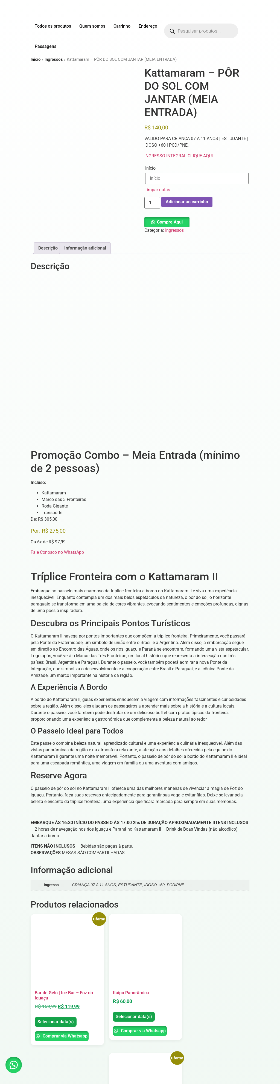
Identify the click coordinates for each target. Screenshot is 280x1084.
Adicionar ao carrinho (187, 201)
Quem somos (92, 26)
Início (36, 59)
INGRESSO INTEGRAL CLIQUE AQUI (178, 155)
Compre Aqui (170, 222)
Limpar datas (157, 189)
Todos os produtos (53, 26)
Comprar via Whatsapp (52, 1025)
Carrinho (121, 26)
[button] (166, 222)
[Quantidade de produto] (152, 202)
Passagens (45, 46)
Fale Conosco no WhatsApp (57, 552)
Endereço (148, 26)
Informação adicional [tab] (85, 248)
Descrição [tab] (48, 248)
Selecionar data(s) (48, 1006)
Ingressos (54, 59)
